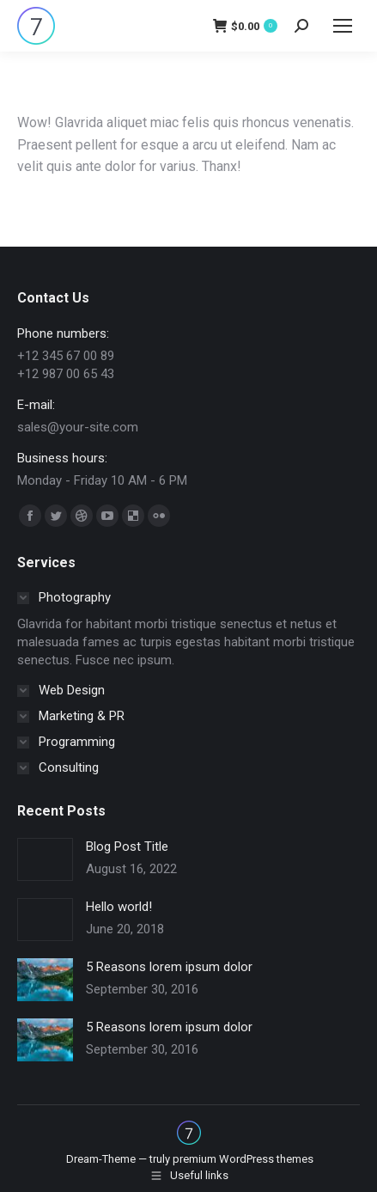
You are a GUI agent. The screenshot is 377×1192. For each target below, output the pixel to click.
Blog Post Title (127, 846)
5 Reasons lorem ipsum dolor (169, 967)
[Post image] (45, 859)
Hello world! (119, 906)
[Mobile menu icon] (342, 26)
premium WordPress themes (243, 1158)
